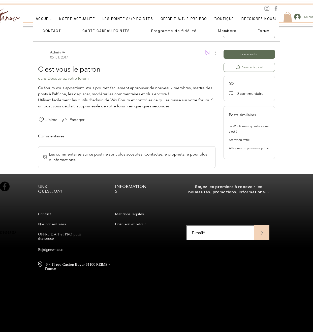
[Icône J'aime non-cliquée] (41, 120)
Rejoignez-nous (51, 249)
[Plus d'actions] (212, 53)
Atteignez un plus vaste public (249, 148)
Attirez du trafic (239, 140)
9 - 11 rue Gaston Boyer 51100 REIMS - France (77, 266)
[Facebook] (276, 8)
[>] (261, 232)
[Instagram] (267, 8)
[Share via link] (72, 120)
